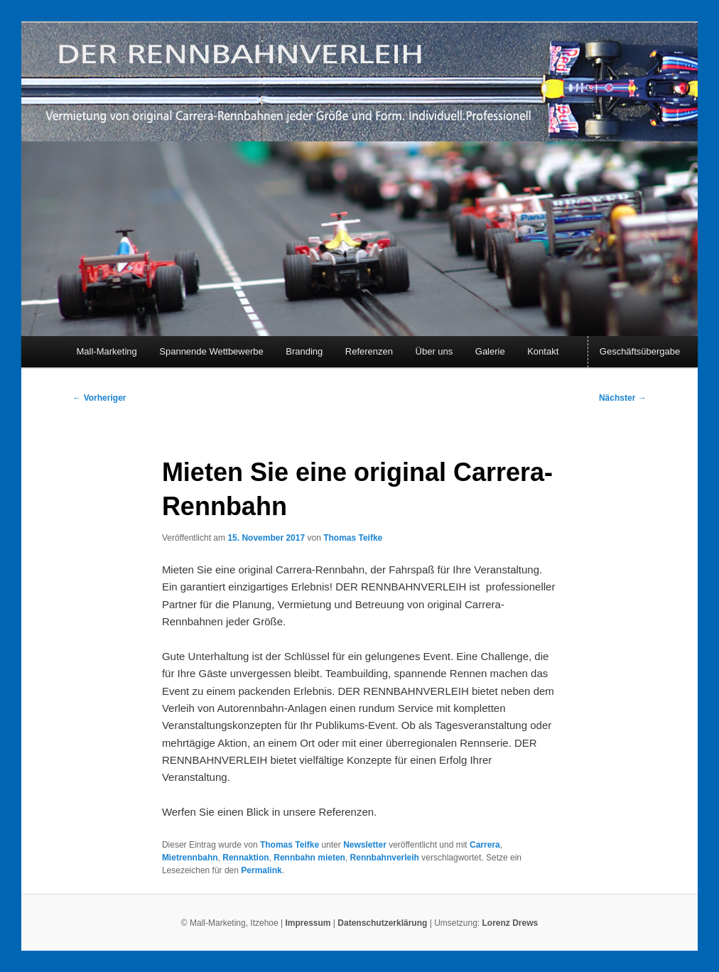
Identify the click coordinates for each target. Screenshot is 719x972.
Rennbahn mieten (309, 858)
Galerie (490, 351)
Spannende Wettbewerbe (211, 351)
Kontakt (542, 351)
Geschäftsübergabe (640, 351)
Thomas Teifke (352, 538)
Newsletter (364, 845)
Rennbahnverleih (384, 858)
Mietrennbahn (190, 858)
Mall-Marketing (107, 351)
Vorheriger (99, 398)
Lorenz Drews (510, 923)
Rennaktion (245, 858)
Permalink (261, 870)
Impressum (307, 923)
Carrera (485, 845)
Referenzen (369, 351)
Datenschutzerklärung (383, 923)
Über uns (434, 351)
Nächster (623, 398)
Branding (304, 351)
